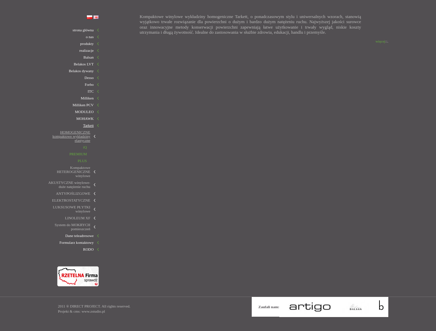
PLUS (82, 161)
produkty (87, 44)
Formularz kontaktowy (76, 242)
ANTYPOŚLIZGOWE (73, 193)
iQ (85, 147)
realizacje (86, 50)
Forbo (89, 84)
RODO (88, 249)
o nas (90, 37)
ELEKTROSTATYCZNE (71, 200)
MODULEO (84, 112)
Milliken (87, 98)
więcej (380, 41)
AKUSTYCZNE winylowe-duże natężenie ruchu (69, 184)
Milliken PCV (83, 105)
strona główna (83, 30)
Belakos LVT (84, 64)
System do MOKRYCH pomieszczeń (72, 227)
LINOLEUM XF (77, 218)
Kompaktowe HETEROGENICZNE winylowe (73, 172)
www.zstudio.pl (93, 311)
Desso (89, 78)
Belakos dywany (81, 71)
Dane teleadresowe (79, 236)
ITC (91, 91)
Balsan (88, 57)
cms (77, 311)
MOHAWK (85, 118)
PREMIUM (78, 154)
